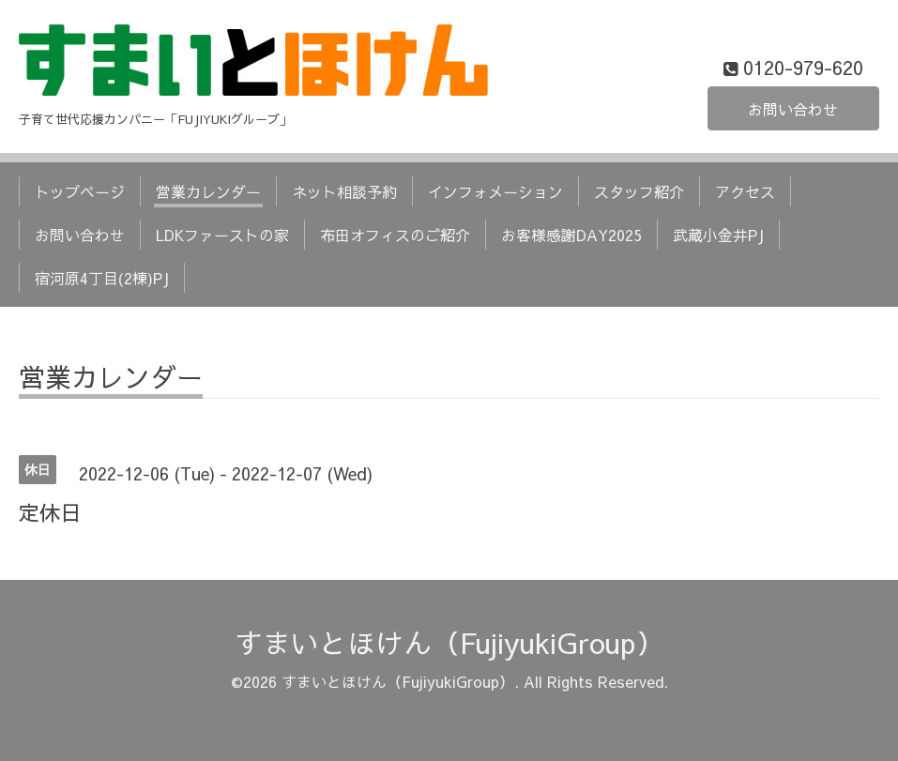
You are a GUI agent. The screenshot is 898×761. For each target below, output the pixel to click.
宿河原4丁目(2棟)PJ (102, 277)
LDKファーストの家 (222, 234)
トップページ (80, 191)
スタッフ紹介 (639, 191)
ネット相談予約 (344, 191)
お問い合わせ (793, 109)
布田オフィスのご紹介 (395, 234)
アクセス (745, 191)
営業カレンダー (208, 191)
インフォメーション (495, 191)
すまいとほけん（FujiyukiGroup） (449, 642)
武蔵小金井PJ (718, 234)
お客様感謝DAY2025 (571, 234)
